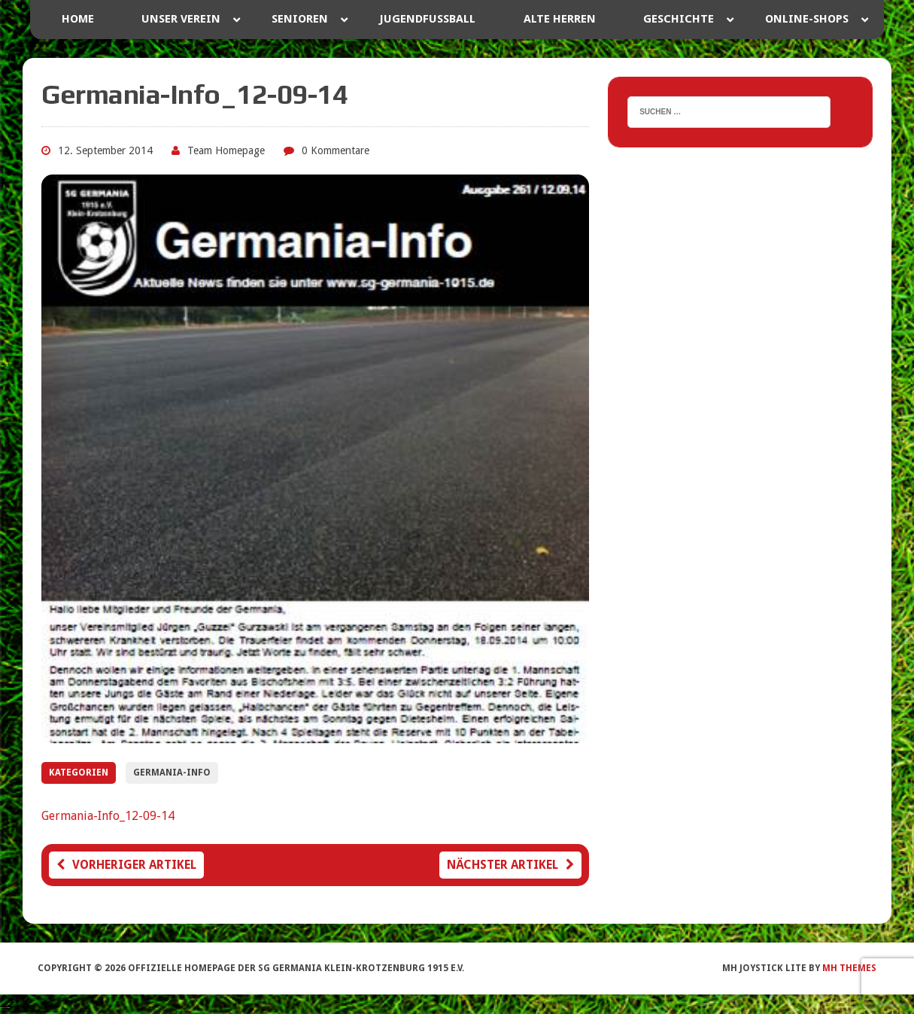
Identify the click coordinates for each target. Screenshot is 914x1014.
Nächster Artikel (510, 865)
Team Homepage (226, 150)
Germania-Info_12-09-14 (108, 816)
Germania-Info (172, 772)
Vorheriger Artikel (126, 865)
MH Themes (849, 968)
